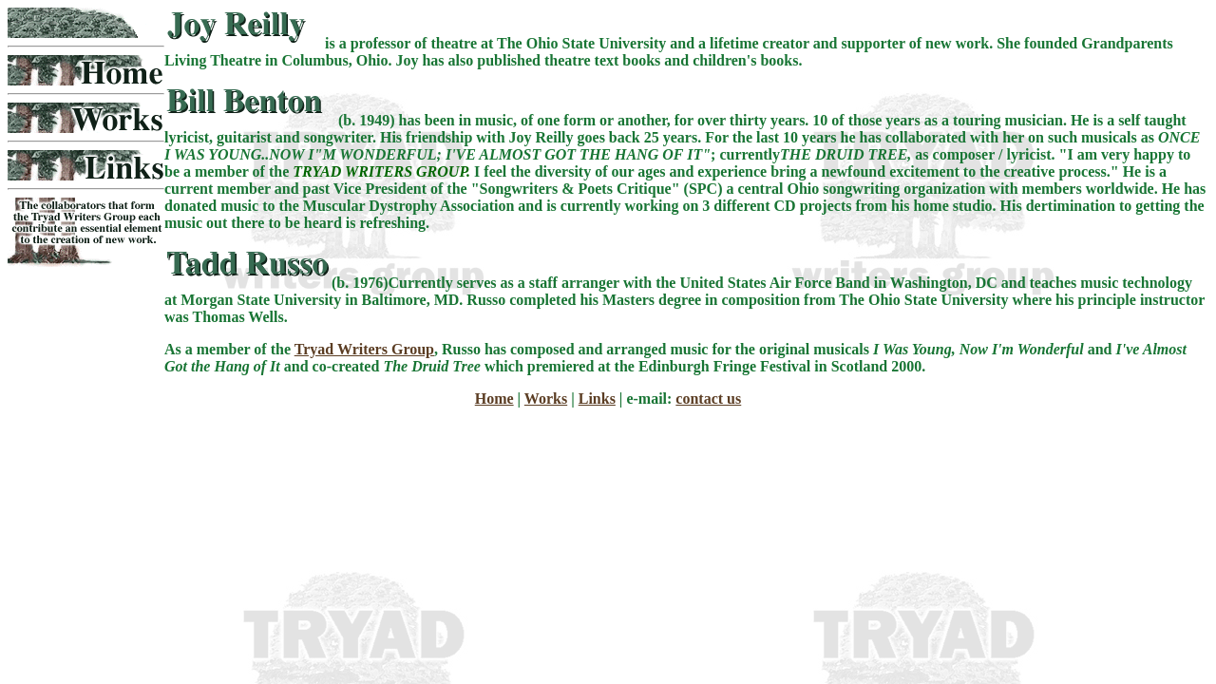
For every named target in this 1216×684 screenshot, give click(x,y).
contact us (708, 398)
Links (597, 398)
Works (545, 398)
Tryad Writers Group (364, 349)
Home (494, 398)
